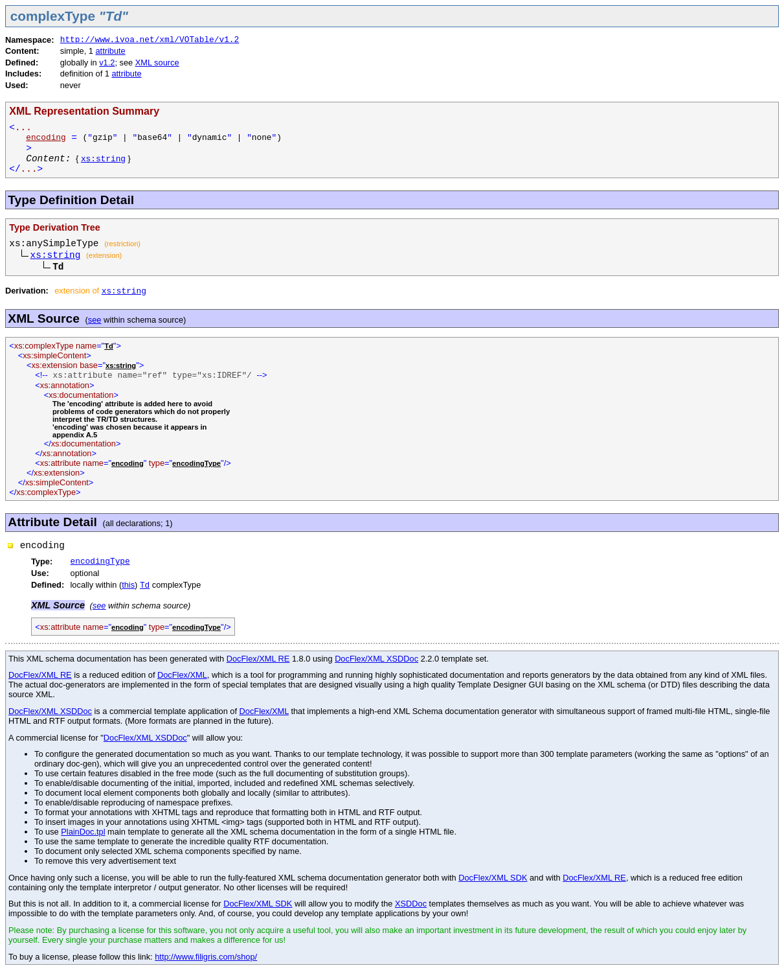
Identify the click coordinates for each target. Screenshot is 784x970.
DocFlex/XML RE (258, 659)
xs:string (103, 159)
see (95, 320)
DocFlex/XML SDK (492, 878)
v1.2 (107, 62)
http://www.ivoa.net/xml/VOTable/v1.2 (149, 40)
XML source (157, 62)
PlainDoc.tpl (83, 832)
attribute (111, 51)
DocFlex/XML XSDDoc (376, 659)
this (128, 585)
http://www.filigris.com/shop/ (206, 957)
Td (145, 585)
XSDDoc (411, 903)
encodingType (100, 561)
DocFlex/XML (182, 675)
